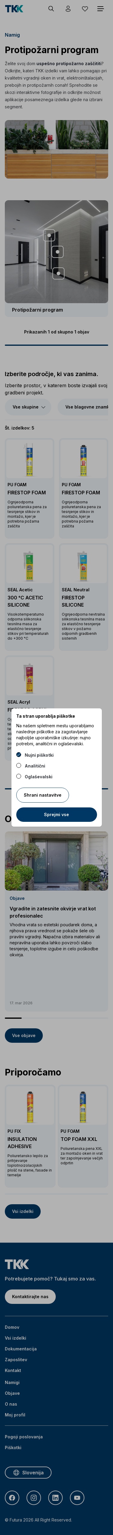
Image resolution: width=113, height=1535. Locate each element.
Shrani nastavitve (42, 795)
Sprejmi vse (56, 814)
